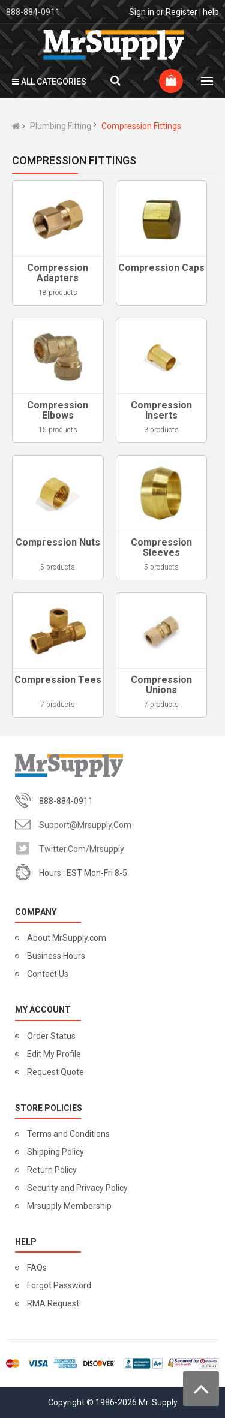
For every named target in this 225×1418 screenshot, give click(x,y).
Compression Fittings (141, 126)
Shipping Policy (55, 1152)
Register (181, 12)
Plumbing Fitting (60, 126)
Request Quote (55, 1072)
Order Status (51, 1036)
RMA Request (53, 1303)
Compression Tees (57, 679)
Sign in (141, 12)
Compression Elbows (57, 410)
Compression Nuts (58, 542)
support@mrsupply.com (85, 825)
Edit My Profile (54, 1054)
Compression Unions (161, 685)
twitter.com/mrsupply (81, 849)
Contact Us (47, 974)
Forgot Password (59, 1285)
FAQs (37, 1267)
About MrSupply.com (66, 938)
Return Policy (52, 1170)
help (211, 12)
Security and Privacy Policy (77, 1188)
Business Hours (56, 956)
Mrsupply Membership (69, 1206)
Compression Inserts (161, 410)
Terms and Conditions (68, 1134)
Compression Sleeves (161, 548)
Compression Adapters (57, 273)
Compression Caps (161, 267)
